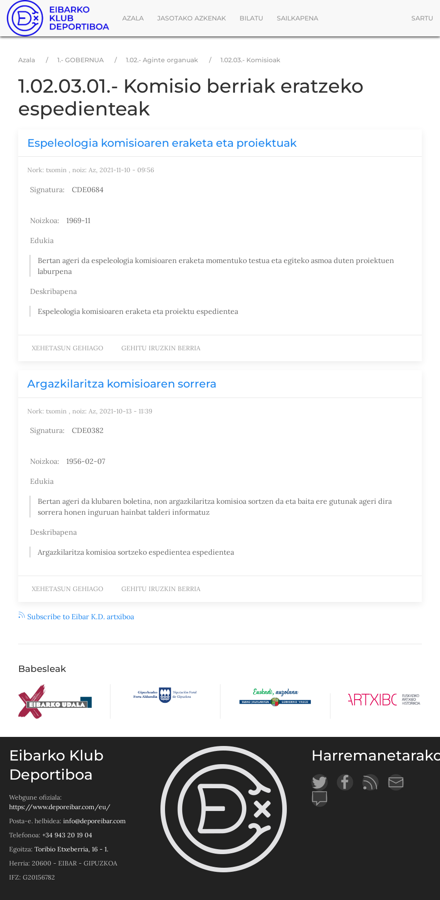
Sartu (422, 18)
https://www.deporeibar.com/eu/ (59, 807)
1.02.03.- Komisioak (250, 60)
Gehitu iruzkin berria (160, 348)
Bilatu (251, 18)
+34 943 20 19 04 (67, 835)
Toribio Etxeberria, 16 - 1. (71, 849)
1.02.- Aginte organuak (162, 60)
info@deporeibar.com (94, 821)
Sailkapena (297, 18)
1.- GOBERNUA (80, 60)
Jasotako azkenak (191, 18)
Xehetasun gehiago (70, 349)
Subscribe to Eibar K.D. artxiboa (76, 616)
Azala (133, 18)
